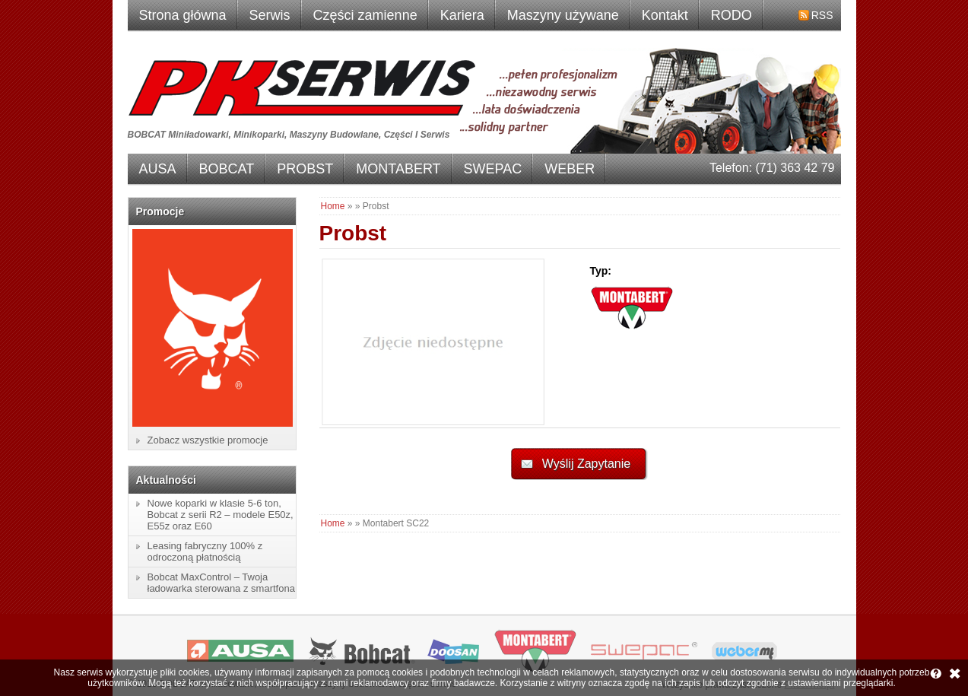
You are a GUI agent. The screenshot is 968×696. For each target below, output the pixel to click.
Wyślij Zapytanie (586, 463)
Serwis (269, 15)
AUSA (157, 168)
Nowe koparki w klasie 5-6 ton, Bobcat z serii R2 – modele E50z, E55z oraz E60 (221, 514)
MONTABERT (398, 168)
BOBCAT (227, 168)
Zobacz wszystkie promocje (208, 440)
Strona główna (183, 15)
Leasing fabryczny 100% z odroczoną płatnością (205, 551)
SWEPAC (493, 168)
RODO (731, 15)
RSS (822, 15)
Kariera (462, 15)
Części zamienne (365, 15)
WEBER (569, 168)
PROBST (305, 168)
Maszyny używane (563, 15)
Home (333, 206)
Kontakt (665, 15)
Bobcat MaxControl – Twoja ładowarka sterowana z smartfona (221, 582)
